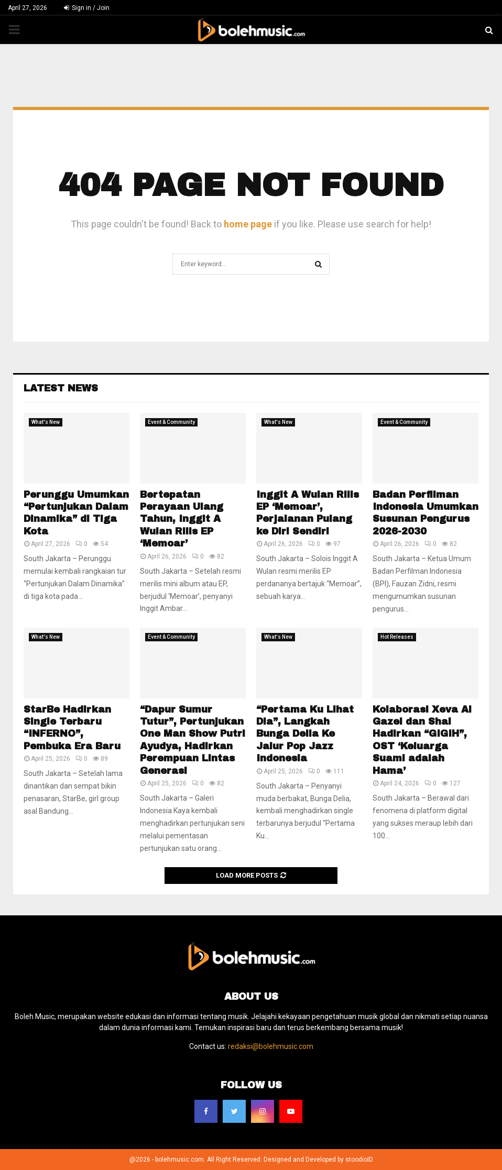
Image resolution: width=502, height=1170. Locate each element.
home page (248, 223)
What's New (45, 422)
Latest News (61, 388)
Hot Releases (396, 637)
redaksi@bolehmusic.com (270, 1046)
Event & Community (171, 422)
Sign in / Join (87, 8)
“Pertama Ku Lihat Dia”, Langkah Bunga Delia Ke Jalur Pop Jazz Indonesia (305, 734)
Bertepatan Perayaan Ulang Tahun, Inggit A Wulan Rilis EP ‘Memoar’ (181, 519)
